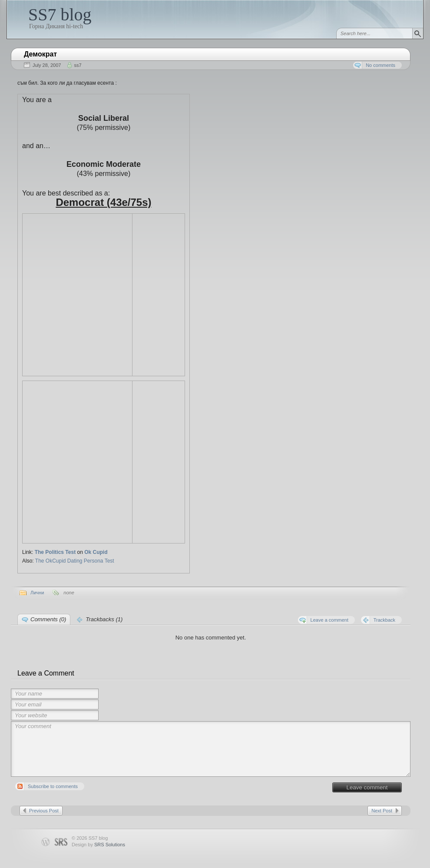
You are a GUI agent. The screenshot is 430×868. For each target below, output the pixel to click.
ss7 (77, 65)
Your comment (210, 749)
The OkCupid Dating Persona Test (74, 561)
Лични (37, 592)
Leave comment (367, 787)
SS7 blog (60, 14)
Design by (98, 844)
